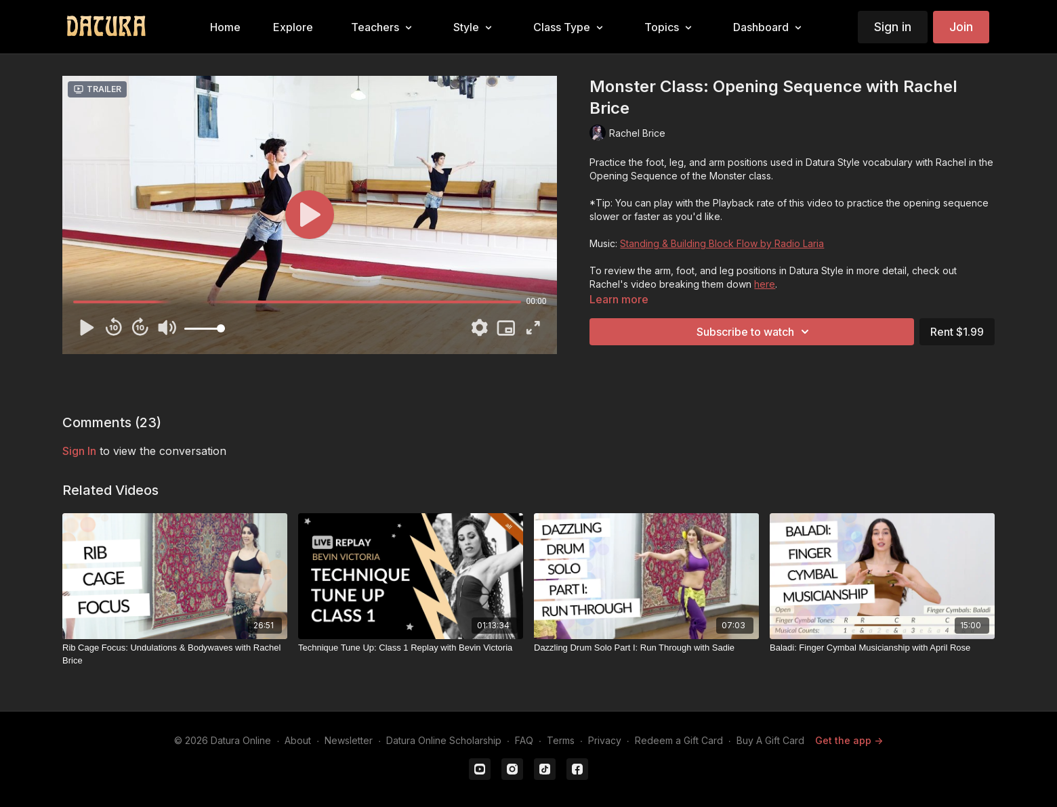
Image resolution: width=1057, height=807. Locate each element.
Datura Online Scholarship (443, 740)
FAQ (524, 740)
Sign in (892, 27)
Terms (561, 740)
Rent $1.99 (957, 332)
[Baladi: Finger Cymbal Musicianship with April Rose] (882, 648)
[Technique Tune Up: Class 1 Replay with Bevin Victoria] (410, 648)
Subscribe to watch (755, 332)
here (764, 284)
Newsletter (349, 740)
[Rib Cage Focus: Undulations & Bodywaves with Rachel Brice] (174, 654)
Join (961, 27)
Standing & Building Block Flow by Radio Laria (722, 243)
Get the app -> (849, 740)
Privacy (604, 740)
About (298, 740)
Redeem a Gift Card (679, 740)
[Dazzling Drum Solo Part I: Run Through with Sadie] (646, 648)
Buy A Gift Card (770, 740)
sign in (79, 451)
